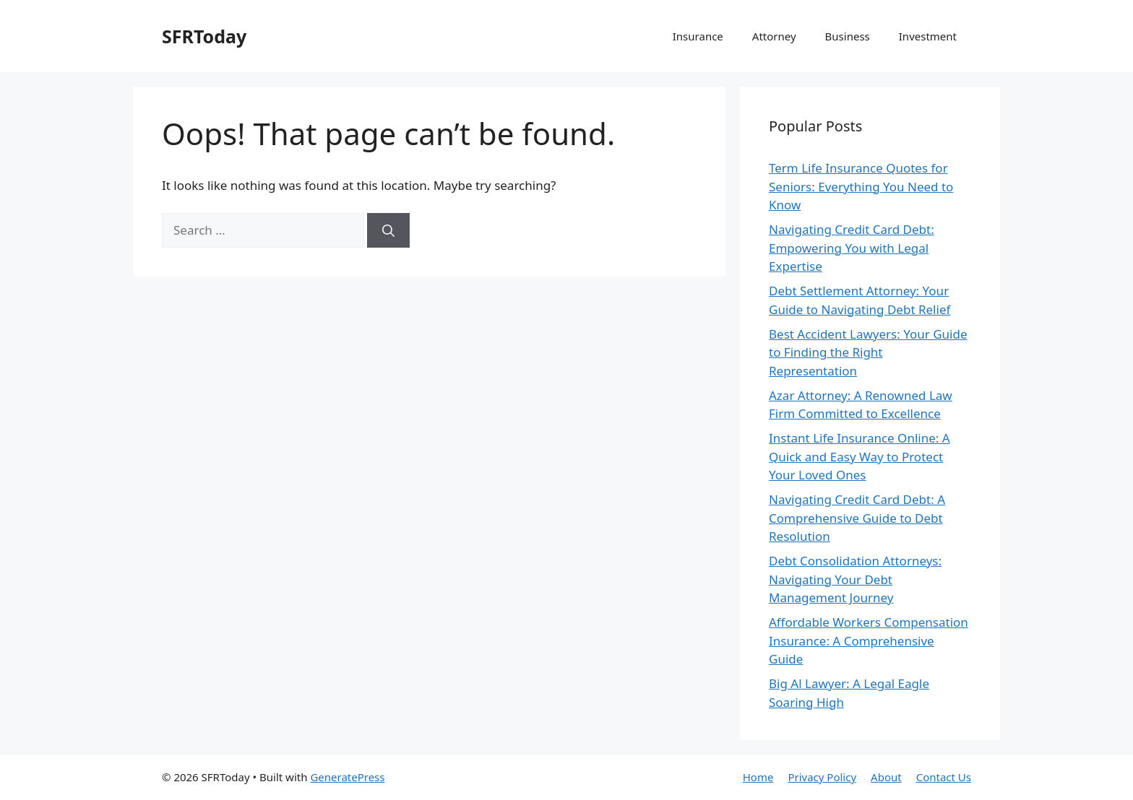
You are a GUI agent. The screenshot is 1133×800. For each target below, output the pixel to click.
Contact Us (943, 777)
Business (847, 36)
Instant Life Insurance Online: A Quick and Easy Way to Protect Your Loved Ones (859, 456)
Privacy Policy (822, 777)
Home (758, 777)
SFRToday (204, 36)
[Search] (388, 230)
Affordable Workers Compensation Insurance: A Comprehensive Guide (868, 640)
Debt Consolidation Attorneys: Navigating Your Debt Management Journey (855, 579)
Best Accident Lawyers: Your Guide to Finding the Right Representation (868, 352)
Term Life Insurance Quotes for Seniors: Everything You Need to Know (861, 186)
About (886, 777)
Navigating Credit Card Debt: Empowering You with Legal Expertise (851, 247)
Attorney (774, 36)
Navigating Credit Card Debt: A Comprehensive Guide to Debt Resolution (857, 517)
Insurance (698, 36)
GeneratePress (347, 777)
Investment (928, 36)
